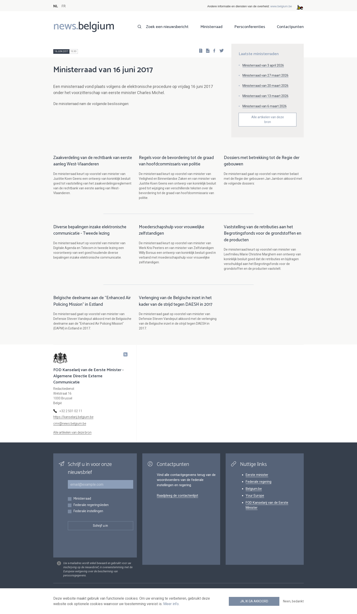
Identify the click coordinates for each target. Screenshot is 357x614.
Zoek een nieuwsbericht (167, 26)
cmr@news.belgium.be (69, 423)
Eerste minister (257, 475)
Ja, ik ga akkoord (254, 601)
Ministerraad (211, 26)
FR (63, 6)
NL (55, 6)
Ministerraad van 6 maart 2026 (264, 106)
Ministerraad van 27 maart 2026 (265, 75)
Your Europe (255, 495)
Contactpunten (290, 26)
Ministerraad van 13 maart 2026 (265, 96)
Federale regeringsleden (91, 505)
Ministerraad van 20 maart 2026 (265, 85)
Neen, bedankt (293, 601)
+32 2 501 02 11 (70, 411)
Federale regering (258, 482)
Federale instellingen (88, 511)
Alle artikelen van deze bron (267, 119)
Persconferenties (249, 26)
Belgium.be (254, 489)
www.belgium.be (281, 6)
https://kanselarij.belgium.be (73, 417)
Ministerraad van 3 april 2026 (263, 65)
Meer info (171, 604)
